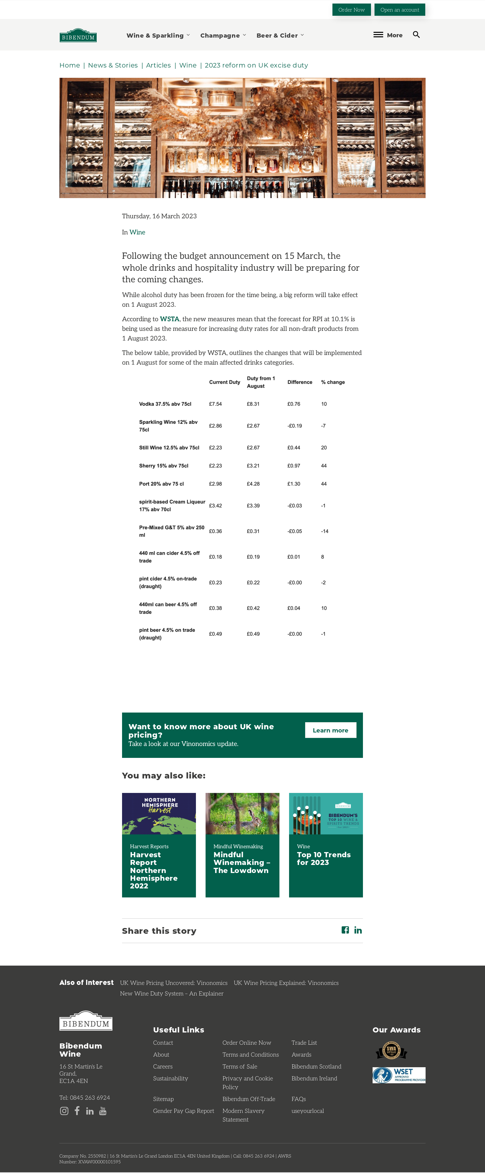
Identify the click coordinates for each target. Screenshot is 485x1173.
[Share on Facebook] (345, 930)
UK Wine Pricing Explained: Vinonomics (286, 983)
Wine (137, 232)
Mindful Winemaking (238, 846)
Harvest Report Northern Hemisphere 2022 (154, 870)
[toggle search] (416, 34)
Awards (301, 1055)
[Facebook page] (77, 1110)
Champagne (223, 35)
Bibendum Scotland (316, 1067)
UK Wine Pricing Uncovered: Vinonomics (173, 983)
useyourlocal (308, 1111)
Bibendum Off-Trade (249, 1099)
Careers (162, 1067)
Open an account (400, 9)
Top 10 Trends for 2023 (324, 858)
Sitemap (163, 1099)
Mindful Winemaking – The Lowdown (242, 862)
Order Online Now (247, 1043)
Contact (163, 1043)
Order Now (352, 9)
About (161, 1055)
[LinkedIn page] (90, 1110)
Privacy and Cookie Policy (248, 1083)
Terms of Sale (240, 1067)
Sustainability (170, 1079)
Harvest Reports (149, 846)
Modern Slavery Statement (244, 1115)
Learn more (330, 731)
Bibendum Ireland (314, 1079)
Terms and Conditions (251, 1055)
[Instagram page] (64, 1110)
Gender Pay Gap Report (183, 1111)
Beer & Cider (281, 35)
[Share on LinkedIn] (358, 930)
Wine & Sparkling (159, 35)
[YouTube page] (103, 1110)
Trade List (304, 1043)
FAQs (299, 1099)
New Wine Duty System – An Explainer (172, 993)
